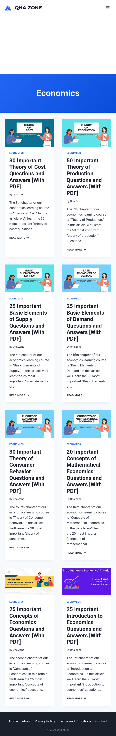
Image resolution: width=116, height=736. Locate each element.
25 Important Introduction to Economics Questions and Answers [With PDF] (85, 625)
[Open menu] (107, 8)
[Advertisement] (58, 44)
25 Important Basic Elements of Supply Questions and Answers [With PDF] (28, 322)
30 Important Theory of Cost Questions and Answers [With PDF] (27, 173)
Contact (101, 721)
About (26, 721)
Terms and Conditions (75, 721)
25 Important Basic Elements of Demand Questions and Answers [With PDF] (85, 322)
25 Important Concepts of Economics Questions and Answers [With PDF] (27, 625)
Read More (19, 237)
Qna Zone (18, 194)
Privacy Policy (45, 721)
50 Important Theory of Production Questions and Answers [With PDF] (84, 176)
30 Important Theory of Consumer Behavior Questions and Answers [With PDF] (27, 471)
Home (13, 721)
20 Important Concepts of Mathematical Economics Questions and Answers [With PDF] (84, 471)
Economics (16, 153)
